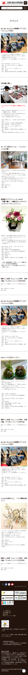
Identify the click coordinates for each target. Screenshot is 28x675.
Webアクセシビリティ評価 (9, 615)
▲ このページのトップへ (21, 586)
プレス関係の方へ (7, 611)
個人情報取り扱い (7, 612)
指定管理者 (5, 614)
